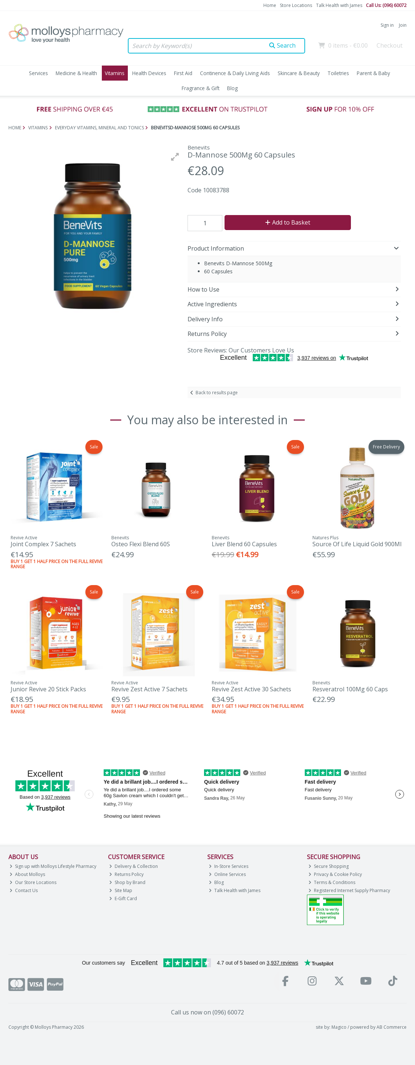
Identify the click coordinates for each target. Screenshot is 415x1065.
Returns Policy (126, 874)
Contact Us (24, 890)
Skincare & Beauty (299, 73)
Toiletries (338, 73)
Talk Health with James (339, 5)
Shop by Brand (127, 882)
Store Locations (296, 5)
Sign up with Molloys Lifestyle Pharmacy (53, 866)
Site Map (120, 890)
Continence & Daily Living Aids (235, 73)
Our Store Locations (33, 882)
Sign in (387, 25)
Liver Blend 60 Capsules (244, 544)
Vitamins (115, 73)
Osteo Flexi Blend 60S (140, 544)
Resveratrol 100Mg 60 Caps (350, 689)
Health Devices (149, 73)
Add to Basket (287, 222)
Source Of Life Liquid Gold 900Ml (356, 544)
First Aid (183, 73)
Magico (339, 1027)
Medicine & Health (76, 73)
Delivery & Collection (133, 866)
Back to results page (217, 392)
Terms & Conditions (331, 882)
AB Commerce (392, 1027)
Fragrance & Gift (200, 88)
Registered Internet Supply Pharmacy (349, 890)
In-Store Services (228, 866)
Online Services (227, 874)
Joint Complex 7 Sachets (43, 544)
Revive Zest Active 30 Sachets (251, 689)
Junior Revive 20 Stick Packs (48, 689)
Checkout (390, 45)
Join (403, 25)
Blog (232, 88)
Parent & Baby (373, 73)
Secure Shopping (328, 866)
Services (38, 73)
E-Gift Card (123, 898)
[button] (175, 157)
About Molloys (27, 874)
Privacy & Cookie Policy (335, 874)
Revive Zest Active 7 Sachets (149, 689)
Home (269, 5)
